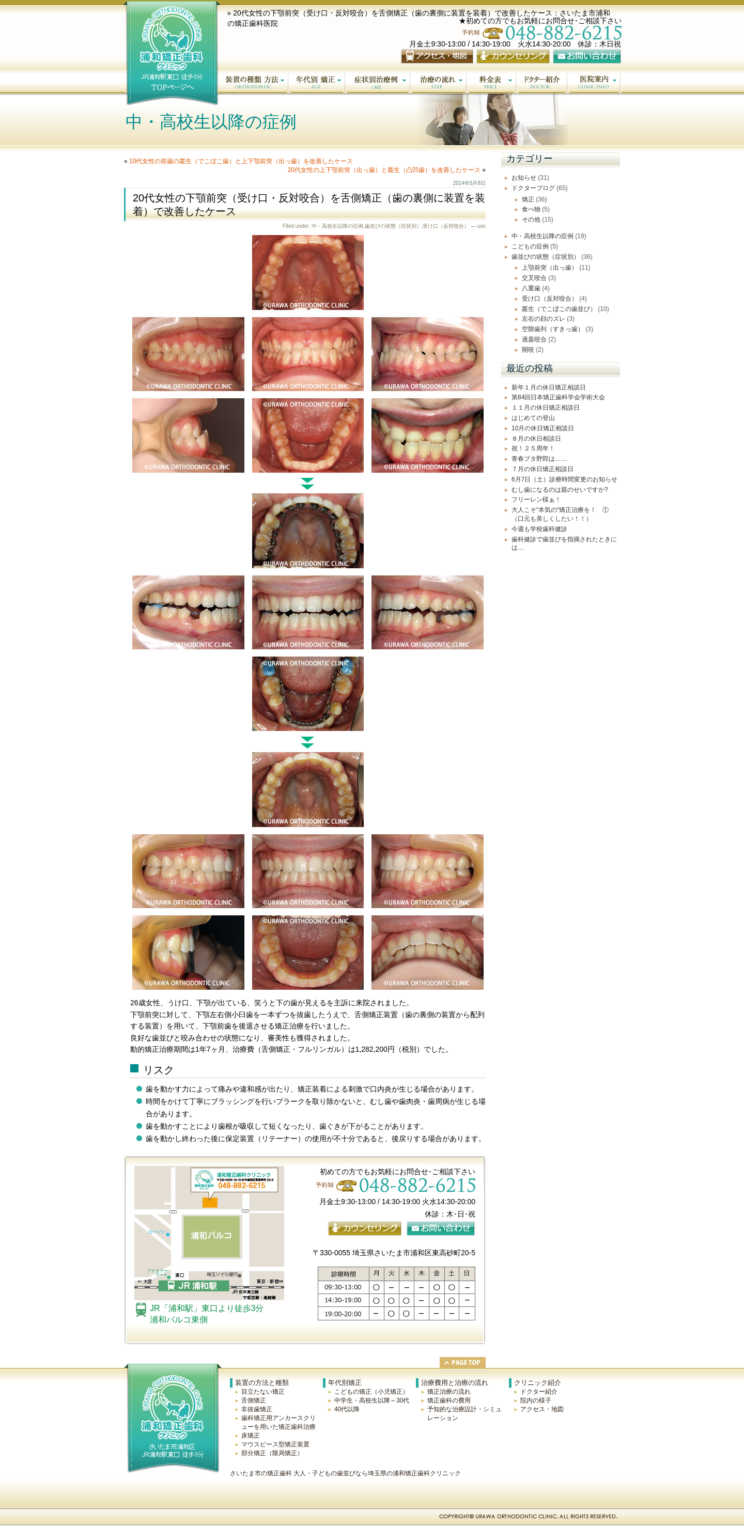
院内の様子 (535, 1400)
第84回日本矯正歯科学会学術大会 (558, 397)
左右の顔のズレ (543, 318)
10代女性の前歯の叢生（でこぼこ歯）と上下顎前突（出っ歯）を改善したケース (241, 161)
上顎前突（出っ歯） (550, 267)
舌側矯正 (253, 1400)
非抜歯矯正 (256, 1409)
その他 (531, 219)
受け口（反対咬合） (446, 226)
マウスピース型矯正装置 (275, 1444)
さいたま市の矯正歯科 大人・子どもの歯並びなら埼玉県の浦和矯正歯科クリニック (345, 1473)
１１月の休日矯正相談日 (546, 407)
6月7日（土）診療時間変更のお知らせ (564, 479)
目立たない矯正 (263, 1391)
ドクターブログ (533, 188)
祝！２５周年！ (533, 448)
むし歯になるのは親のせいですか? (560, 489)
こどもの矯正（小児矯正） (371, 1391)
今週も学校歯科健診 (539, 529)
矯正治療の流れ (449, 1391)
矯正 (528, 199)
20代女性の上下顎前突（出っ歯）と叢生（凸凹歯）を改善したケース (384, 170)
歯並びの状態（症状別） (393, 226)
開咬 (528, 349)
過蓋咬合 (534, 339)
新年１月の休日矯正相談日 (549, 387)
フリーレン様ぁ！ (536, 499)
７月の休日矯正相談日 (543, 469)
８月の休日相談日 (536, 438)
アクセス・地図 (542, 1409)
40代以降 (347, 1409)
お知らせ (524, 177)
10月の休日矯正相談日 (543, 428)
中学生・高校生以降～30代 (371, 1400)
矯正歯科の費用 (449, 1400)
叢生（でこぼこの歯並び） (559, 309)
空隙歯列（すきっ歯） (553, 329)
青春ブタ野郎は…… (539, 458)
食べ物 (531, 209)
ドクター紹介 (538, 1391)
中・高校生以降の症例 (337, 226)
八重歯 (531, 288)
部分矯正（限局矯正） (272, 1453)
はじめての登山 (533, 418)
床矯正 (250, 1435)
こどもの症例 (530, 246)
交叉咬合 (534, 278)
